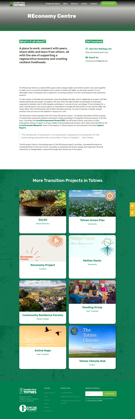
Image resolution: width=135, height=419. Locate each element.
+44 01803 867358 (67, 393)
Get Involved (108, 4)
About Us (47, 400)
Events (84, 4)
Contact (93, 4)
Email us (93, 57)
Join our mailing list (100, 48)
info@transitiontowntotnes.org (70, 396)
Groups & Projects (53, 4)
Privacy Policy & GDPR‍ (95, 401)
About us (74, 4)
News (65, 4)
